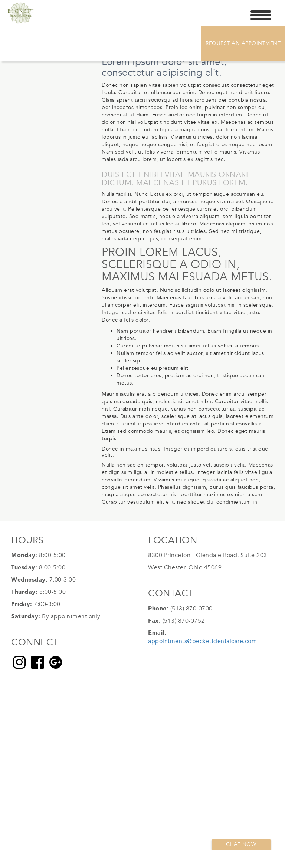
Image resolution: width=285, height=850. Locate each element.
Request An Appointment (243, 43)
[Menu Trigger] (260, 15)
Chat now (241, 844)
